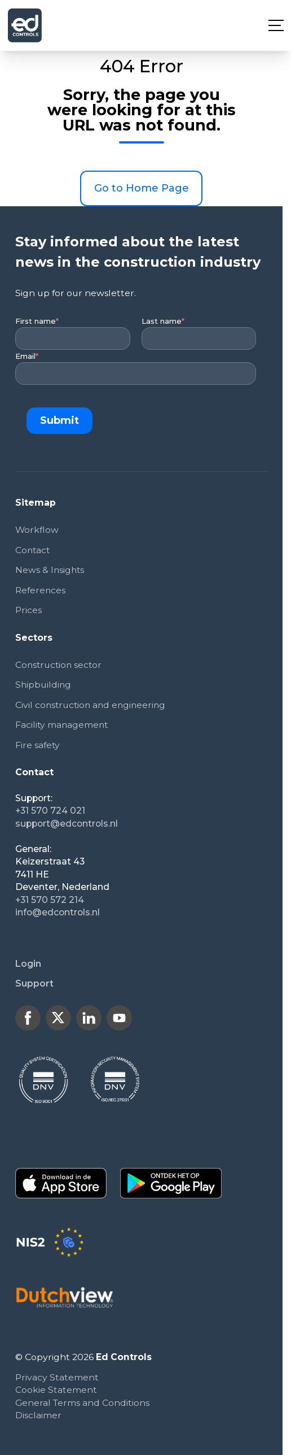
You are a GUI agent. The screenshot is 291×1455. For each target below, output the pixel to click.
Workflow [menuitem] (37, 529)
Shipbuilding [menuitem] (43, 685)
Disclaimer (38, 1416)
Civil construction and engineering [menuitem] (92, 705)
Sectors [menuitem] (33, 637)
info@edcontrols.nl (57, 913)
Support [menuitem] (34, 984)
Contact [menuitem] (33, 550)
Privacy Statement (57, 1378)
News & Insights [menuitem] (50, 570)
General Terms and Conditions (82, 1403)
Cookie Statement (56, 1390)
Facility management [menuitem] (62, 725)
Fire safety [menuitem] (37, 745)
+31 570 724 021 (50, 811)
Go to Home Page (141, 188)
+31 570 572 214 (49, 900)
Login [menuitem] (28, 964)
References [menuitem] (40, 590)
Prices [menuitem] (28, 610)
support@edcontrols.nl (66, 824)
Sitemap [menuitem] (35, 502)
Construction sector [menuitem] (59, 665)
